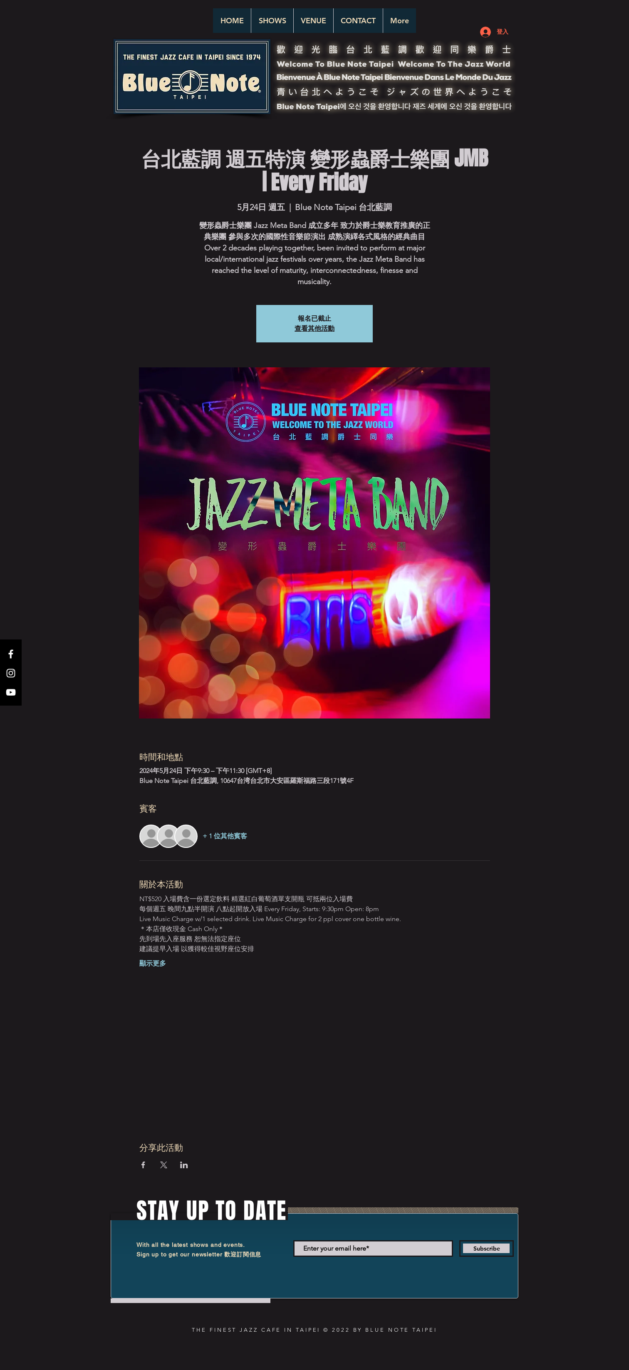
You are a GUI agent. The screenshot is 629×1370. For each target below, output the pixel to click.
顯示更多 (152, 963)
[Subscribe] (486, 1248)
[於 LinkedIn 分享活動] (184, 1165)
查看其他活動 (314, 328)
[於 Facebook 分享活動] (143, 1165)
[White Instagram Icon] (11, 673)
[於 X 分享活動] (164, 1165)
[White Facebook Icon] (11, 654)
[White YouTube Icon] (11, 692)
